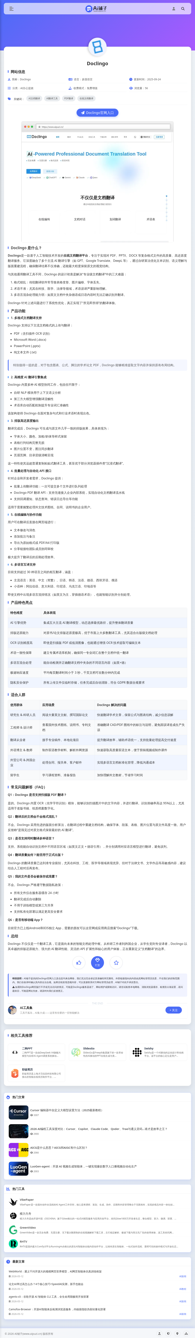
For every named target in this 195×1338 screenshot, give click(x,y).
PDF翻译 (68, 98)
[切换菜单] (11, 8)
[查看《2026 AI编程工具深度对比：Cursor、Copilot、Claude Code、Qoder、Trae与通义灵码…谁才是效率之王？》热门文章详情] (97, 1129)
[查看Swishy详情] (158, 1052)
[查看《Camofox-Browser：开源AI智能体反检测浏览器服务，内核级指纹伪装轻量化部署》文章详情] (97, 1309)
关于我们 (159, 1332)
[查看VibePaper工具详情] (97, 1200)
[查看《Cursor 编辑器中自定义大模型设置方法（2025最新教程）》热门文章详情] (97, 1110)
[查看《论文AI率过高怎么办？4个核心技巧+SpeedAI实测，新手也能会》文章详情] (97, 1284)
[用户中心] (173, 8)
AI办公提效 (27, 88)
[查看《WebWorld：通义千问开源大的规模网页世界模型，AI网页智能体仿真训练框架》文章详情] (97, 1272)
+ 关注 (174, 1010)
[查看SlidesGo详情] (97, 1052)
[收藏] (116, 962)
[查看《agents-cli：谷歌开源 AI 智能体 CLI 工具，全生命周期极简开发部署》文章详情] (97, 1297)
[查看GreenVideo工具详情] (97, 1228)
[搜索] (182, 8)
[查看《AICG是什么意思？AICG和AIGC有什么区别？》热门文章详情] (97, 1148)
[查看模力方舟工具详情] (97, 1214)
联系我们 (177, 1332)
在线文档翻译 (86, 98)
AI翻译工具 (52, 98)
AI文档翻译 (34, 98)
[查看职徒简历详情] (36, 1072)
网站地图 (186, 1332)
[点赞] (79, 962)
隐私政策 (168, 1332)
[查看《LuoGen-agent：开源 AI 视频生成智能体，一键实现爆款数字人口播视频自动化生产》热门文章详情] (97, 1167)
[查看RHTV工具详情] (97, 1242)
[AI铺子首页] (97, 8)
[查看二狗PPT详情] (36, 1052)
